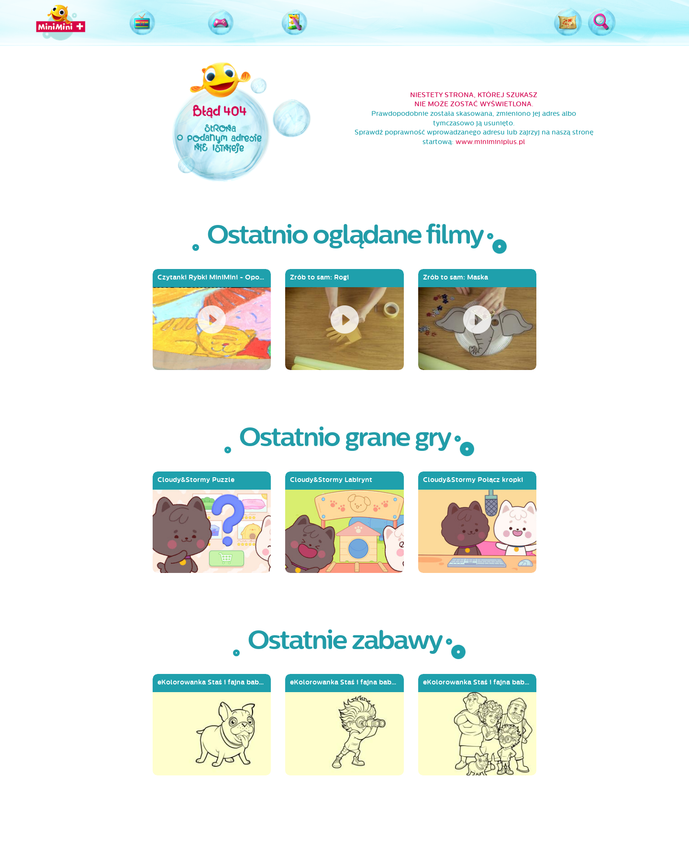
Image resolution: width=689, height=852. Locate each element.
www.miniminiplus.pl (490, 142)
